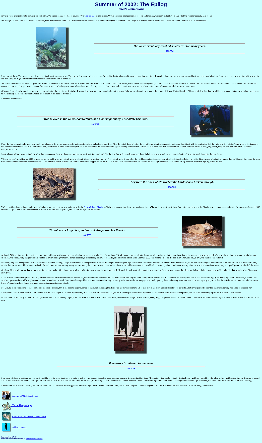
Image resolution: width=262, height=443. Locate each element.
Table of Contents (19, 427)
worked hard (90, 16)
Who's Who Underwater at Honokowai (29, 416)
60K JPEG (87, 235)
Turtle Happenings (16, 405)
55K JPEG (170, 51)
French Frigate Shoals (93, 207)
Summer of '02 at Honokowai (25, 396)
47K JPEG (131, 368)
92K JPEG (172, 187)
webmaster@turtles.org (34, 438)
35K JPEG (95, 124)
